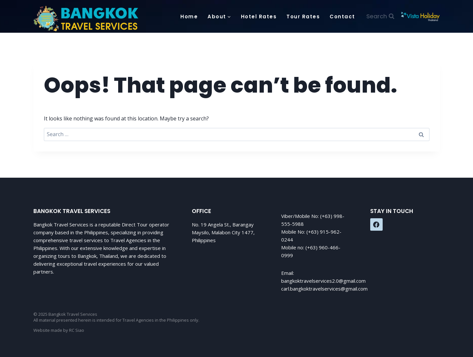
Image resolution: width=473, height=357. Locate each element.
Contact (342, 16)
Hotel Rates (259, 16)
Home (189, 16)
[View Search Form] (380, 16)
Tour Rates (303, 16)
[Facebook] (376, 224)
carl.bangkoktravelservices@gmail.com (324, 288)
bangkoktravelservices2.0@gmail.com (323, 280)
